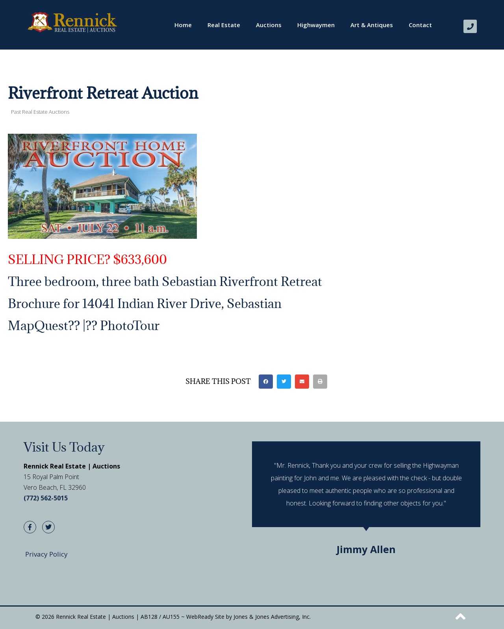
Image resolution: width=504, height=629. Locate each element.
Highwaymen (316, 25)
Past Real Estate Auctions (40, 111)
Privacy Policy (46, 554)
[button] (266, 381)
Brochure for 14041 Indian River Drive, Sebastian (145, 303)
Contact (420, 25)
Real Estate (224, 25)
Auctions (269, 25)
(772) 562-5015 (46, 498)
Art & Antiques (371, 25)
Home (183, 25)
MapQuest (38, 325)
